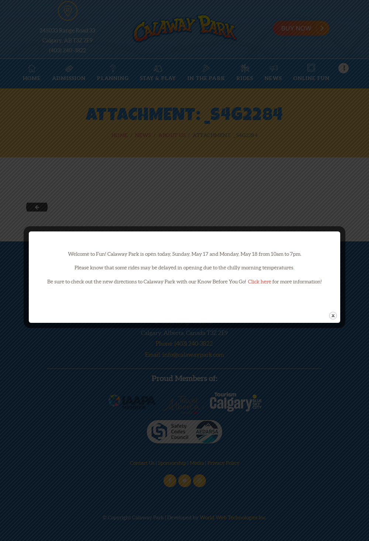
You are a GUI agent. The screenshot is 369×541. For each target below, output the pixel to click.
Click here (259, 282)
